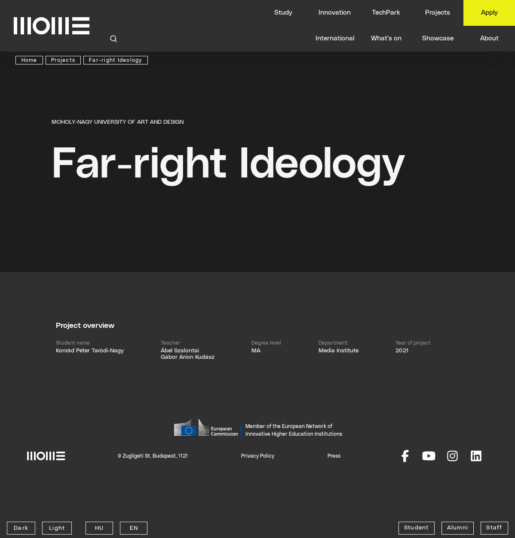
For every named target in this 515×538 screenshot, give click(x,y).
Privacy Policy (257, 456)
